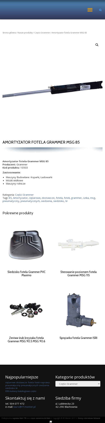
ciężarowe (35, 197)
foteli (67, 197)
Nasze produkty (25, 32)
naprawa (45, 388)
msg (92, 197)
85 (10, 197)
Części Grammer (42, 32)
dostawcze (48, 197)
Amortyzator (20, 197)
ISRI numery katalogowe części (20, 397)
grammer (76, 197)
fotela (59, 197)
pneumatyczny (11, 201)
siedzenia (46, 201)
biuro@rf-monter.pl (25, 413)
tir (66, 201)
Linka (86, 197)
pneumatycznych (30, 201)
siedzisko (58, 201)
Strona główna (9, 32)
